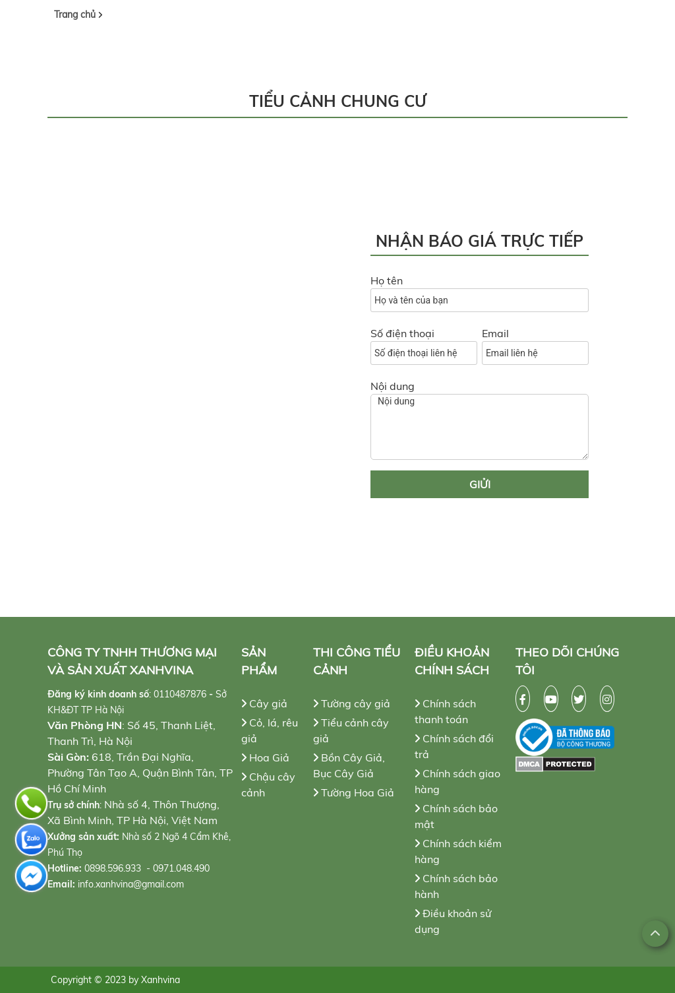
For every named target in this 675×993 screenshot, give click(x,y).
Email (495, 333)
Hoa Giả (265, 757)
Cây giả (264, 703)
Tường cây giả (351, 703)
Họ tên (386, 280)
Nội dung (392, 386)
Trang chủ (76, 14)
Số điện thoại (402, 333)
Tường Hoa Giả (353, 792)
